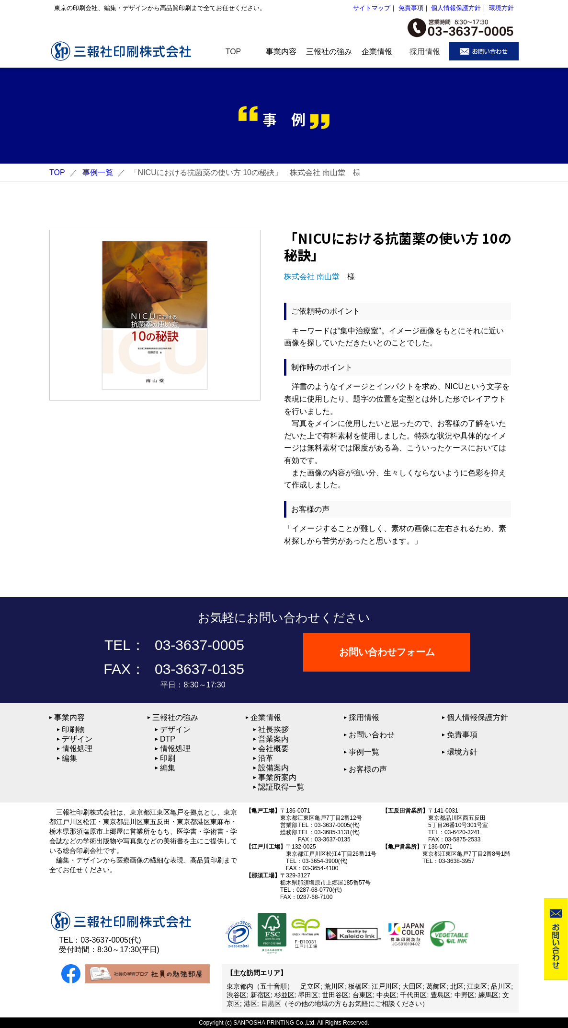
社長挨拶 (273, 729)
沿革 (265, 758)
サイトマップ (371, 8)
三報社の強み (175, 717)
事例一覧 (97, 172)
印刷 (167, 758)
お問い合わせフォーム (387, 652)
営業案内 (273, 739)
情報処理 (77, 748)
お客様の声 (368, 769)
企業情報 (265, 717)
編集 (69, 758)
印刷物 (73, 729)
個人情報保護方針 (456, 8)
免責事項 (410, 8)
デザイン (77, 739)
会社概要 (273, 748)
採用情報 (364, 717)
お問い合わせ (372, 735)
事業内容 (69, 717)
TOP (57, 172)
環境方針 (501, 8)
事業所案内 (277, 777)
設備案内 (273, 768)
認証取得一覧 (281, 787)
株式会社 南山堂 (312, 276)
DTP (167, 739)
